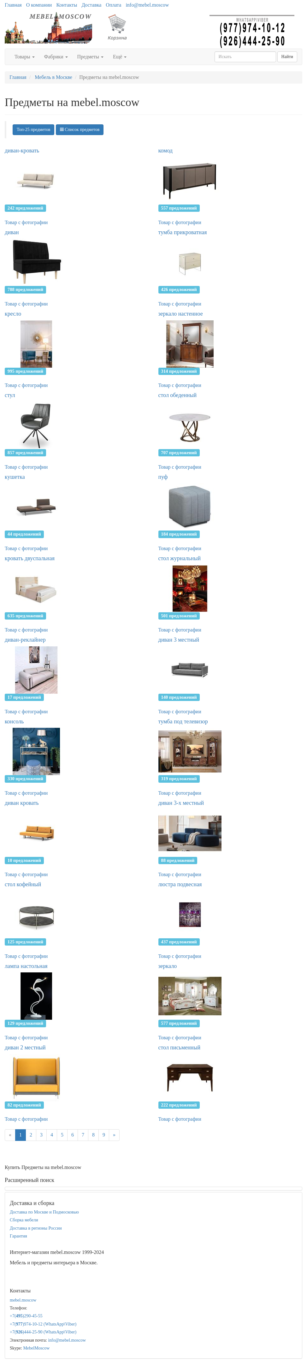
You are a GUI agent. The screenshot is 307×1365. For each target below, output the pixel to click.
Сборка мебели (24, 1220)
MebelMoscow (36, 1348)
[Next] (114, 1135)
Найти (287, 56)
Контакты (66, 5)
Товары (25, 56)
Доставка (91, 5)
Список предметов (80, 129)
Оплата (113, 5)
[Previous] (10, 1135)
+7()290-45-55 (26, 1316)
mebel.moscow (23, 1300)
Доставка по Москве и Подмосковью (44, 1212)
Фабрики (56, 56)
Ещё (120, 56)
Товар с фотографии (26, 222)
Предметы (90, 56)
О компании (39, 5)
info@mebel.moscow (147, 5)
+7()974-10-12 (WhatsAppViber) (43, 1324)
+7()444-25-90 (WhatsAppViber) (43, 1332)
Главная (13, 5)
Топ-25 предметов (33, 129)
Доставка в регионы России (36, 1228)
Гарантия (18, 1236)
